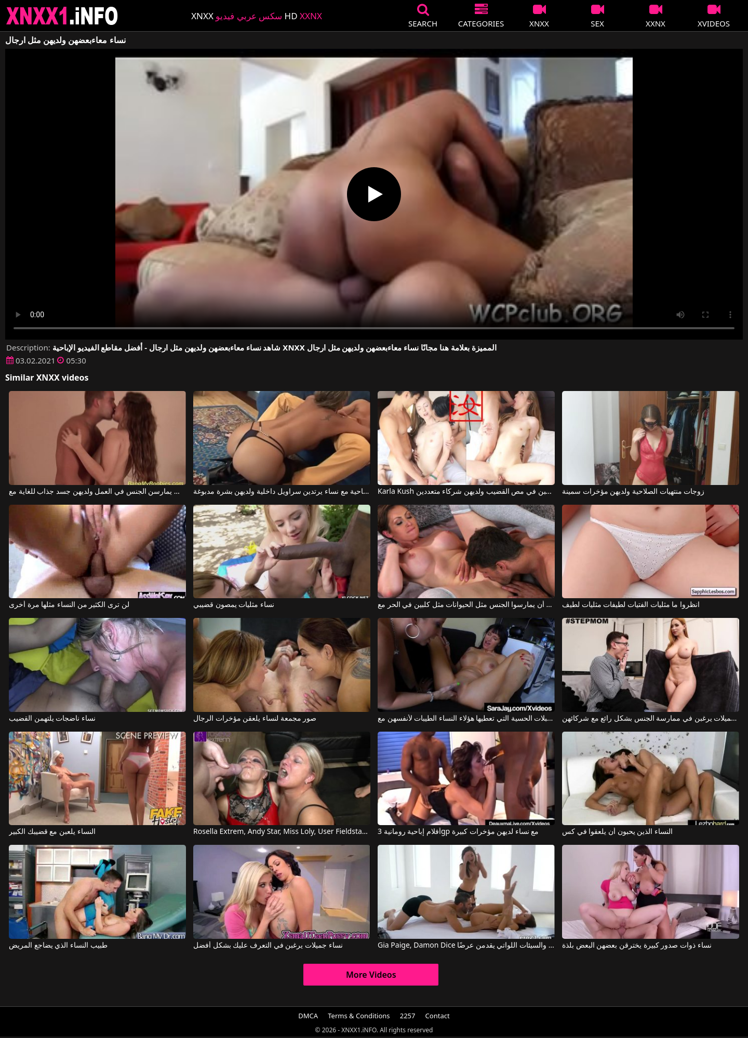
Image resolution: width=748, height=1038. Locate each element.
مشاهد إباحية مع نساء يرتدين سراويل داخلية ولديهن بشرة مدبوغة (281, 492)
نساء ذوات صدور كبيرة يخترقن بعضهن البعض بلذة (636, 945)
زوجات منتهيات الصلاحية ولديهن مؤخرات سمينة (633, 492)
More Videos (371, 974)
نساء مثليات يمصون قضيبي (233, 605)
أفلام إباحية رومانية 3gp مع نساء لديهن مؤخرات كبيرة (458, 832)
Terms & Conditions (359, 1015)
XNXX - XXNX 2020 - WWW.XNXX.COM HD (62, 16)
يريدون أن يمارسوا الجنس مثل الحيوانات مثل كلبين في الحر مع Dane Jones (466, 605)
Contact (437, 1015)
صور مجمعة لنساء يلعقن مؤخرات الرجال (254, 719)
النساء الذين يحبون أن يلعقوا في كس (617, 832)
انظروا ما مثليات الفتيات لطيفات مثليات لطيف (631, 605)
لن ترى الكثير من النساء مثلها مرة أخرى (69, 605)
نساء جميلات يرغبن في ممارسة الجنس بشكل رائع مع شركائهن (650, 719)
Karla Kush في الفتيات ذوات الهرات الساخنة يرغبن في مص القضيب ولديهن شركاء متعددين (466, 492)
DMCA (308, 1015)
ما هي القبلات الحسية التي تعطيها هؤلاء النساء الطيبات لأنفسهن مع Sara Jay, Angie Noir (466, 719)
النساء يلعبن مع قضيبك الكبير (52, 832)
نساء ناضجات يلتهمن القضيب (52, 719)
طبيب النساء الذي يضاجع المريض (58, 945)
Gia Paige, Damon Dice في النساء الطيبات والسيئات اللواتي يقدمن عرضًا (466, 945)
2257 (408, 1015)
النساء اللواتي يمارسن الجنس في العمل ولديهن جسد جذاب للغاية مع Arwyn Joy (97, 492)
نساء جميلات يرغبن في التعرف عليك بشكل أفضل (267, 945)
